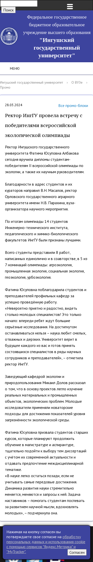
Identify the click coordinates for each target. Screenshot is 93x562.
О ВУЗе (77, 82)
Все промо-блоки (67, 105)
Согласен (77, 552)
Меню (11, 68)
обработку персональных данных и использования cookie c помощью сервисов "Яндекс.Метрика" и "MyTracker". (45, 544)
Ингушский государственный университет (31, 82)
